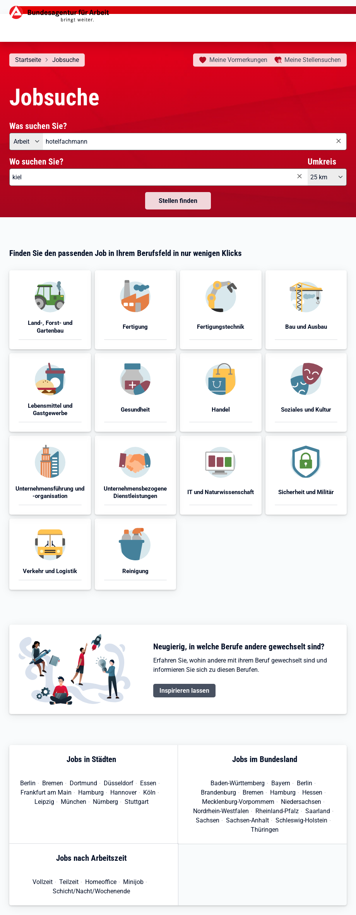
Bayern (280, 783)
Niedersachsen (301, 801)
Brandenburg (218, 792)
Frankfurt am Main (46, 792)
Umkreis (322, 161)
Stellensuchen (312, 60)
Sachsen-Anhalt (247, 820)
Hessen (312, 792)
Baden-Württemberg (238, 783)
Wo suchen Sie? (36, 161)
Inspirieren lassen (184, 690)
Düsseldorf (119, 783)
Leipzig (44, 801)
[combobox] (195, 141)
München (73, 801)
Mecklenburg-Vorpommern (238, 801)
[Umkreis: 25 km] (327, 177)
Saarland (317, 811)
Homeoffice (100, 882)
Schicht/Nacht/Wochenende (91, 891)
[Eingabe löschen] (338, 141)
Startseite (28, 60)
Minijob (133, 882)
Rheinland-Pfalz (277, 811)
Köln (149, 792)
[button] (50, 309)
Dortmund (83, 783)
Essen (148, 783)
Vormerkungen (238, 60)
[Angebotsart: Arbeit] (26, 141)
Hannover (123, 792)
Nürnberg (105, 801)
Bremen (52, 783)
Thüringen (265, 829)
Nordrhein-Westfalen (221, 811)
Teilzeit (69, 882)
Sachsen (207, 820)
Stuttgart (137, 801)
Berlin (28, 783)
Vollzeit (43, 882)
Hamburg (91, 792)
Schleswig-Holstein (301, 820)
